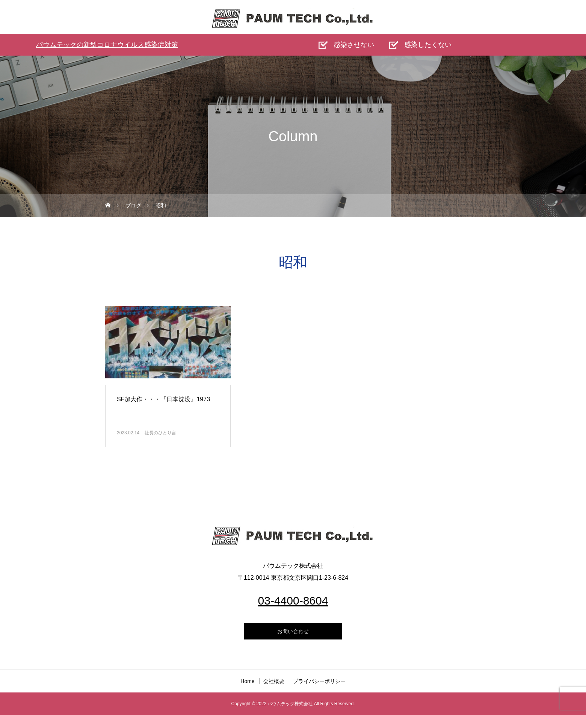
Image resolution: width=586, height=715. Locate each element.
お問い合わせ (293, 631)
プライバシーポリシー (319, 681)
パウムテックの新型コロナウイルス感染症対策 (107, 44)
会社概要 (273, 681)
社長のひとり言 (160, 432)
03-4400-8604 (293, 600)
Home (247, 681)
